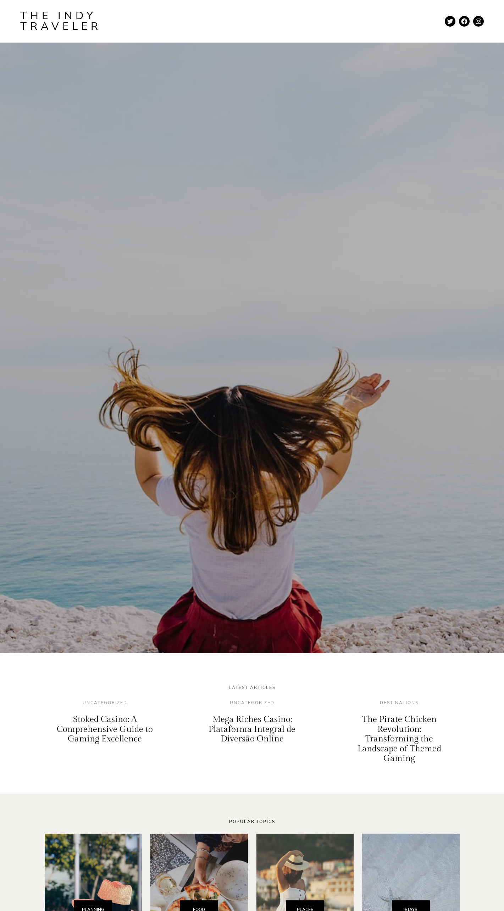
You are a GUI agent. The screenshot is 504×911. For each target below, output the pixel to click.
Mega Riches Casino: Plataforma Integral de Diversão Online (252, 729)
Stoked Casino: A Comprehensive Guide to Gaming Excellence (105, 729)
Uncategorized (105, 703)
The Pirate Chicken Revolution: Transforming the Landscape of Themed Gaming (399, 738)
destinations (399, 703)
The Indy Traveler (60, 21)
